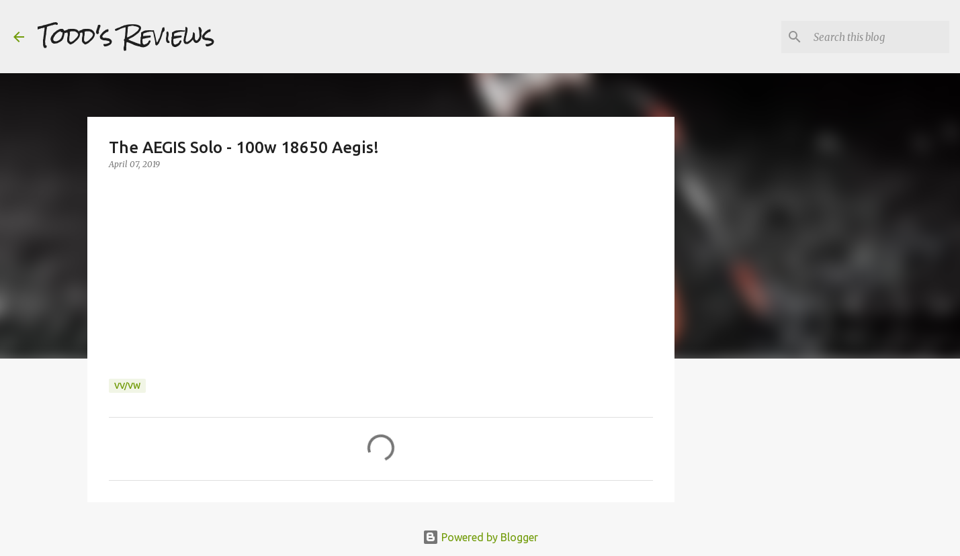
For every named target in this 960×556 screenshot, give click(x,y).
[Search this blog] (878, 37)
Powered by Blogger (480, 537)
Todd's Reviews (126, 36)
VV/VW (127, 385)
